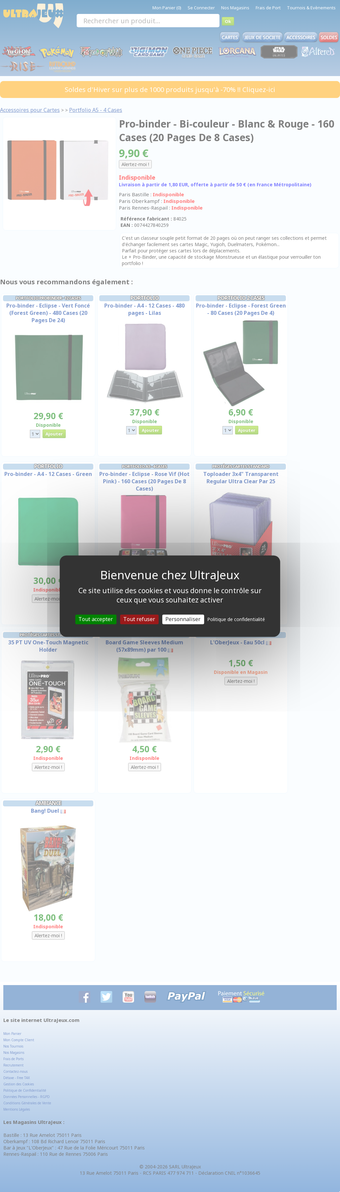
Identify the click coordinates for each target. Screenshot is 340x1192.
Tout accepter (95, 619)
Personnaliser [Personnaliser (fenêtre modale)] (183, 619)
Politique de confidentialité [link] (236, 619)
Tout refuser (139, 619)
